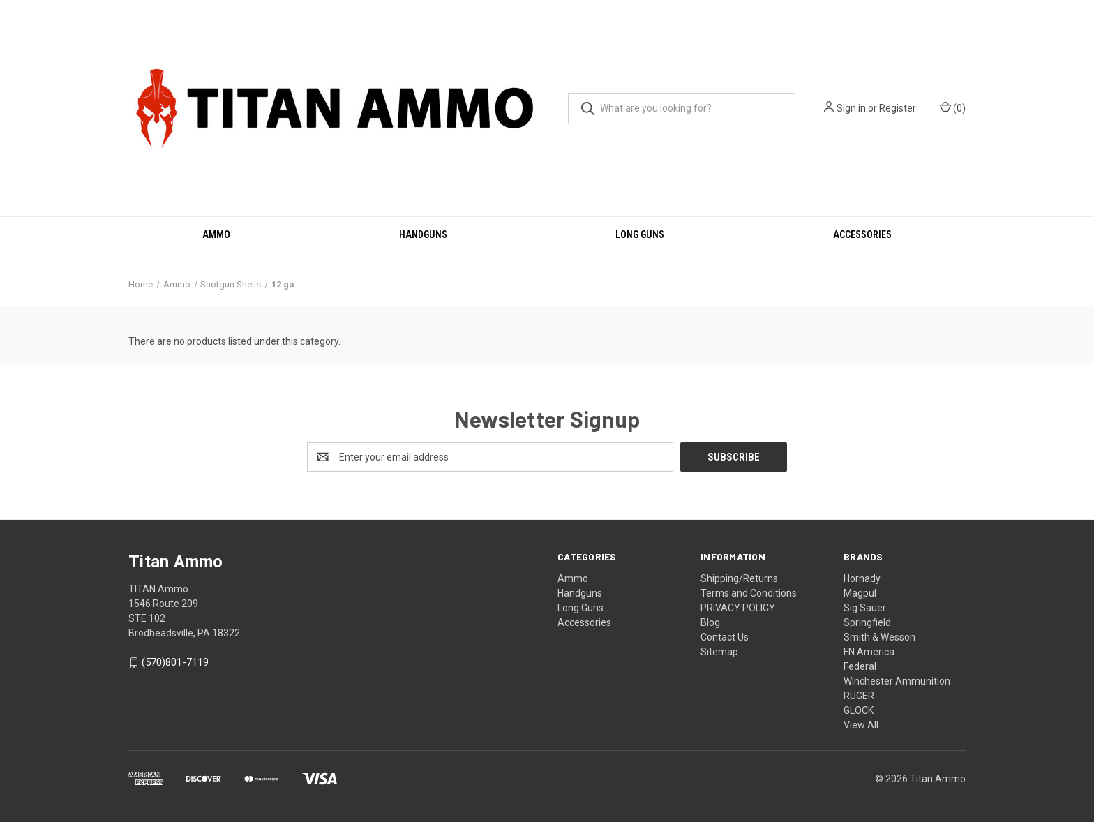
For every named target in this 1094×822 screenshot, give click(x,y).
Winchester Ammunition (897, 681)
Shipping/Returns (739, 578)
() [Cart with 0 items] (953, 107)
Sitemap (719, 651)
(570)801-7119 (175, 663)
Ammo (216, 234)
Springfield (867, 622)
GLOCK (859, 710)
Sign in (851, 108)
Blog (710, 622)
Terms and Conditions (748, 593)
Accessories (862, 234)
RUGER (859, 695)
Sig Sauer (865, 607)
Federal (860, 666)
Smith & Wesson (879, 637)
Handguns (423, 234)
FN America (869, 651)
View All (861, 725)
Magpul (860, 593)
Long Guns (639, 234)
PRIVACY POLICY (737, 607)
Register (897, 108)
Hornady (862, 578)
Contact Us (724, 637)
